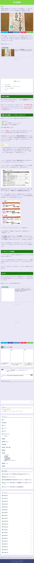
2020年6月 (17, 532)
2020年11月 (17, 524)
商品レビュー (17, 441)
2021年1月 (17, 518)
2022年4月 (17, 498)
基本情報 (18, 456)
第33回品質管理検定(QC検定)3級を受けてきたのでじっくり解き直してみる (17, 479)
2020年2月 (17, 543)
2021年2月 (17, 515)
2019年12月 (17, 549)
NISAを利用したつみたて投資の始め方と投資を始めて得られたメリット (16, 474)
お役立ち (17, 422)
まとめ (6, 89)
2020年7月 (17, 529)
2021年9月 (17, 506)
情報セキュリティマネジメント (18, 460)
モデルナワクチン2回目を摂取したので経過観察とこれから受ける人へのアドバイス (17, 483)
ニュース (17, 428)
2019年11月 (17, 552)
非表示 (18, 81)
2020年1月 (17, 546)
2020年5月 (17, 535)
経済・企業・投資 (17, 447)
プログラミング (17, 433)
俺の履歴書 (17, 2)
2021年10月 (17, 504)
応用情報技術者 (18, 459)
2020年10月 (17, 526)
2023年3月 (17, 495)
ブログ (17, 431)
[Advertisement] (17, 68)
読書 (17, 450)
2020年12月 (17, 521)
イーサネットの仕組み (9, 88)
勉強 (1, 6)
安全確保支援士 (18, 457)
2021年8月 (17, 509)
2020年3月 (17, 541)
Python (18, 436)
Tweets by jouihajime (6, 409)
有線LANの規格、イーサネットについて (13, 86)
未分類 (17, 444)
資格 (17, 453)
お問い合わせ (21, 560)
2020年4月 (17, 538)
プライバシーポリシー (14, 560)
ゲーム (17, 425)
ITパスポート (18, 455)
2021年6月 (17, 512)
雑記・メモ (17, 463)
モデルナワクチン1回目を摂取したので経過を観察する (13, 486)
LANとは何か (7, 84)
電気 (17, 466)
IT (17, 419)
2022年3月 (17, 501)
